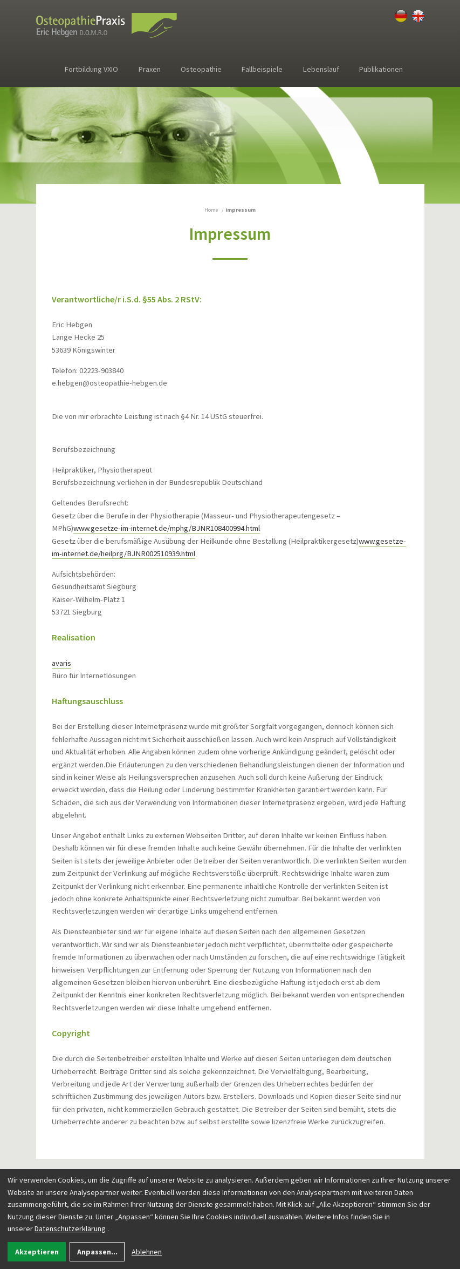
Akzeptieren (37, 1252)
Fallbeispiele (262, 69)
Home (211, 209)
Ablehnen (147, 1252)
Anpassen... (97, 1252)
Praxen (150, 69)
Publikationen (381, 69)
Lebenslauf (321, 69)
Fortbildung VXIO (91, 69)
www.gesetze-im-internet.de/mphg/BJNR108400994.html (166, 528)
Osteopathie (201, 69)
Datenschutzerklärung (70, 1228)
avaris (61, 663)
